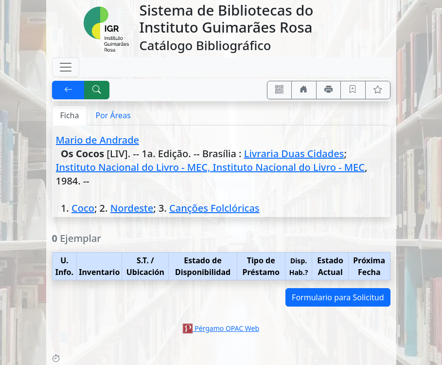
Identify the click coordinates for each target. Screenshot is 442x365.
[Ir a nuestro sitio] (304, 90)
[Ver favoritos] (377, 90)
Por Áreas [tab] (112, 115)
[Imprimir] (328, 90)
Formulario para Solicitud (338, 297)
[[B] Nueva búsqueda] (96, 90)
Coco (82, 208)
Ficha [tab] (69, 115)
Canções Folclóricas (214, 208)
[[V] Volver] (68, 90)
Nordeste (132, 208)
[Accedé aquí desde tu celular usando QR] (279, 90)
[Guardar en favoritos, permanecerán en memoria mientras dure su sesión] (353, 90)
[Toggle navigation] (65, 67)
